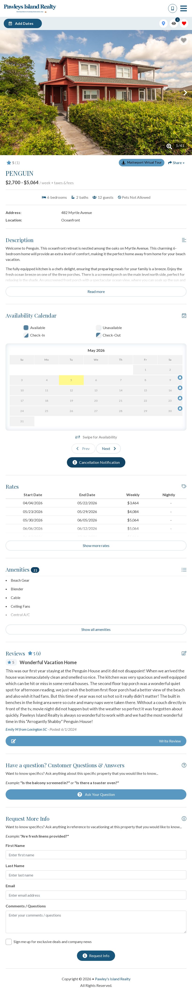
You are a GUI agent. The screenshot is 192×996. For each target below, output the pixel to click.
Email (10, 886)
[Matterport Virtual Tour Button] (141, 162)
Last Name (15, 865)
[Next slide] (108, 448)
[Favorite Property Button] (183, 40)
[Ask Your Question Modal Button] (96, 794)
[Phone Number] (172, 8)
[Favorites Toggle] (184, 23)
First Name (15, 845)
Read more (96, 291)
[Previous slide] (83, 448)
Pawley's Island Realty (112, 979)
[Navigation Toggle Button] (183, 8)
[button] (6, 92)
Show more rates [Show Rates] (96, 545)
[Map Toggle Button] (163, 23)
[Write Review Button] (96, 741)
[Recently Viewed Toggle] (174, 23)
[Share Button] (176, 162)
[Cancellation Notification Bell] (180, 377)
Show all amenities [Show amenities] (96, 629)
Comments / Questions (26, 906)
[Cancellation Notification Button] (96, 462)
